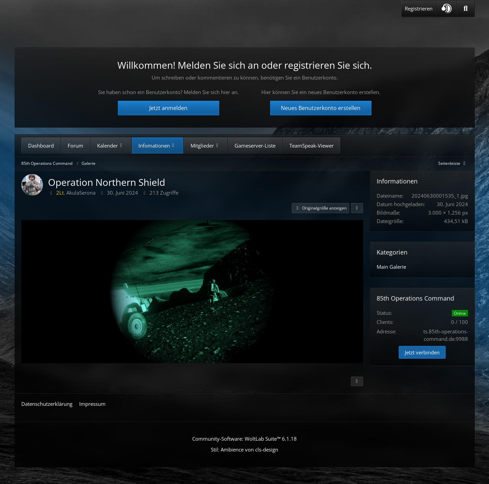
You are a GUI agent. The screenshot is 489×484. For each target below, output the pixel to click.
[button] (446, 8)
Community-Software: (244, 438)
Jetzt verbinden (422, 352)
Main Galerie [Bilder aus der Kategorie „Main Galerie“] (391, 266)
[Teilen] (357, 208)
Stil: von (244, 449)
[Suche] (465, 8)
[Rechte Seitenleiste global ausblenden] (453, 163)
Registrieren (418, 8)
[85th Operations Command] (85, 30)
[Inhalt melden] (357, 381)
